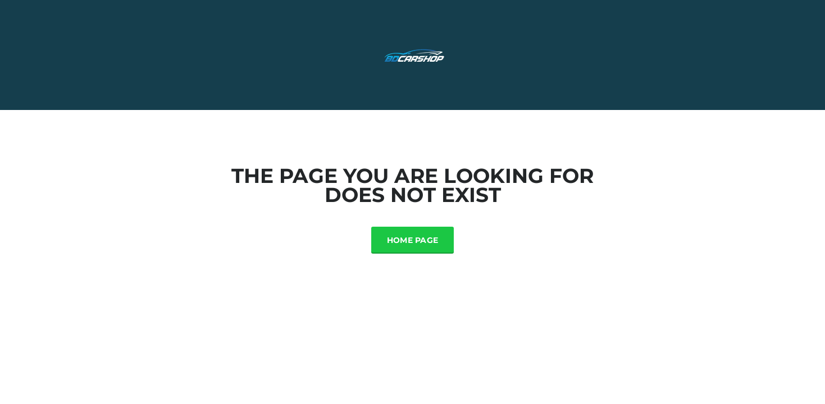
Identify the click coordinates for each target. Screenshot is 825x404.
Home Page (413, 240)
